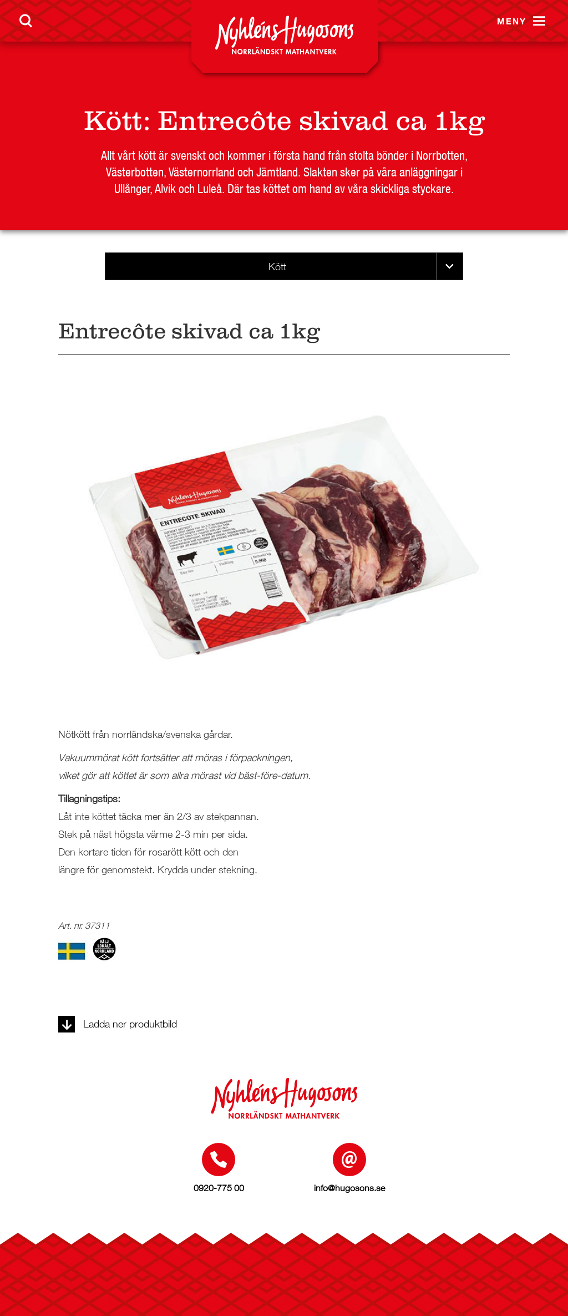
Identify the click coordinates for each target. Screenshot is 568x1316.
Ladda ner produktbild (117, 1024)
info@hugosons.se (349, 1188)
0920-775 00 (219, 1188)
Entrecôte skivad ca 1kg (321, 120)
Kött (113, 120)
